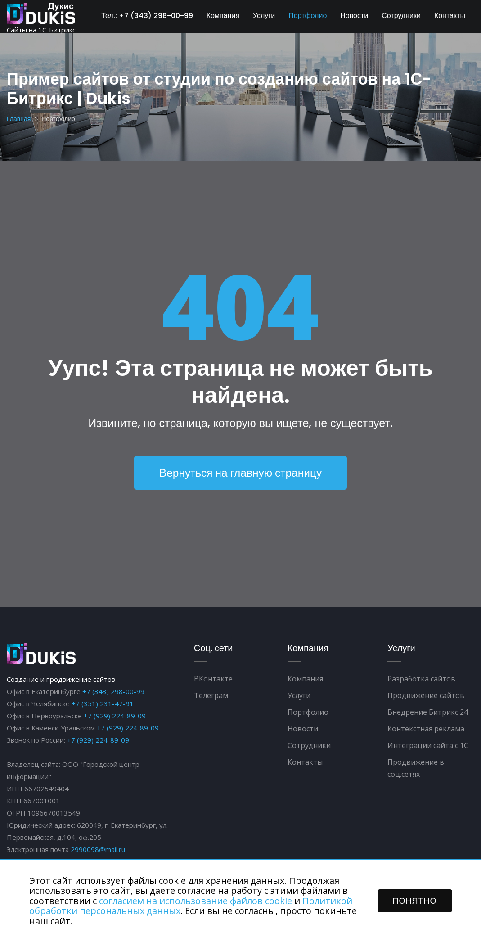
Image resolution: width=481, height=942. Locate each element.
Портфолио (307, 15)
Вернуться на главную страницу (240, 473)
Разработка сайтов (421, 679)
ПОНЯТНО (415, 900)
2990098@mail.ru (98, 849)
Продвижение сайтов (425, 695)
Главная (19, 118)
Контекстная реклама (425, 729)
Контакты (449, 15)
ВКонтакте (213, 679)
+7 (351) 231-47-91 (103, 703)
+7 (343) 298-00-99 (113, 691)
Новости (354, 15)
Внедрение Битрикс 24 (427, 712)
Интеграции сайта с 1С (427, 745)
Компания (223, 15)
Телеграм (211, 695)
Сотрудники (401, 15)
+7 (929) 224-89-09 (115, 715)
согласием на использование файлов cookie (195, 901)
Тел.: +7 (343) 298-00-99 (147, 15)
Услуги (264, 15)
